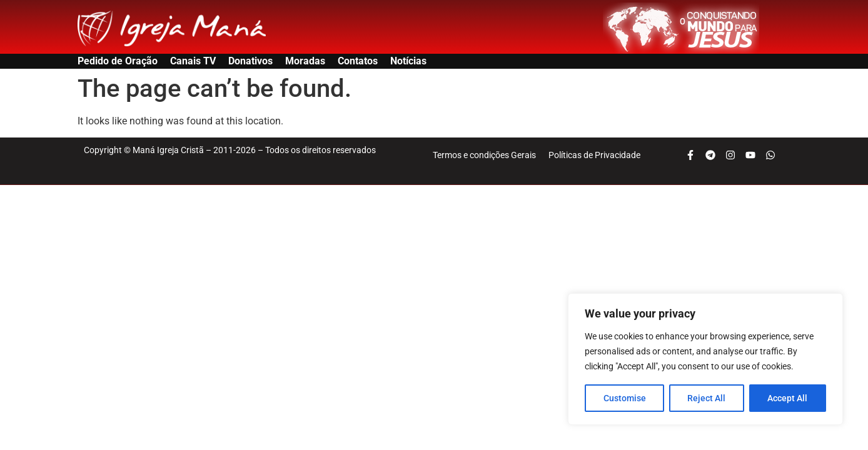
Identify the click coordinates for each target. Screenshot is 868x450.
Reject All (707, 398)
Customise (624, 398)
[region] (705, 359)
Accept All (788, 398)
